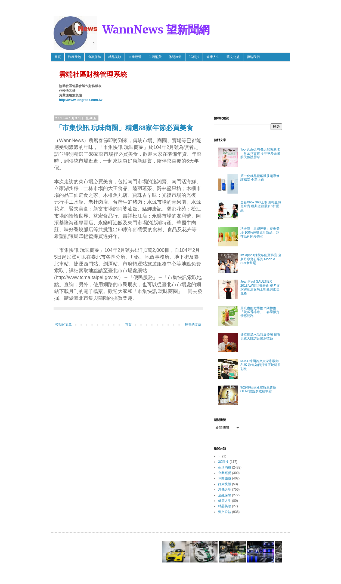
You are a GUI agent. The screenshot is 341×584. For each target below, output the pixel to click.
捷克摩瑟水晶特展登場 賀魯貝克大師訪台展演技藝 (260, 336)
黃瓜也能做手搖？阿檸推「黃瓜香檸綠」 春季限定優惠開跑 (260, 312)
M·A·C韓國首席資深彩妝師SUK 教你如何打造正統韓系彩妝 (260, 365)
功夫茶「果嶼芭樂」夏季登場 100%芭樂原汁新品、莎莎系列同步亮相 (260, 233)
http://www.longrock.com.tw (81, 100)
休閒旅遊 (175, 57)
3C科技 (194, 57)
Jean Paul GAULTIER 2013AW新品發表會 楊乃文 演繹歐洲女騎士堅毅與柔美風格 (260, 287)
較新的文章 (63, 324)
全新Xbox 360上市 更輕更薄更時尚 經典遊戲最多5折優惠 (260, 206)
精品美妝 (114, 57)
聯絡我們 (253, 57)
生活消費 (155, 57)
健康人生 (212, 57)
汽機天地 (74, 57)
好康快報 (224, 484)
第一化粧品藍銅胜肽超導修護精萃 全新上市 (260, 178)
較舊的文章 (193, 324)
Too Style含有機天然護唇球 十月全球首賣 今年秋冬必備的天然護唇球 (260, 153)
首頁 (57, 57)
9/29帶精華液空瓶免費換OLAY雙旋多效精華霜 (258, 389)
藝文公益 (233, 57)
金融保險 (94, 57)
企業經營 (134, 57)
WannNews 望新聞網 (156, 29)
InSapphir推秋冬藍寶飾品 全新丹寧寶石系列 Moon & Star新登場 (260, 259)
